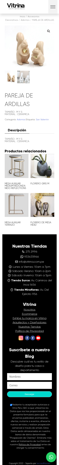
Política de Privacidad (29, 331)
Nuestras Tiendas (29, 326)
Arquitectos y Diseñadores (29, 322)
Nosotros (29, 309)
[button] (53, 6)
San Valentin (42, 119)
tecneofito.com (43, 463)
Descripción (17, 130)
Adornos (25, 20)
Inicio (22, 16)
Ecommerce (29, 313)
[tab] (17, 130)
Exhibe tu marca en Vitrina (29, 318)
